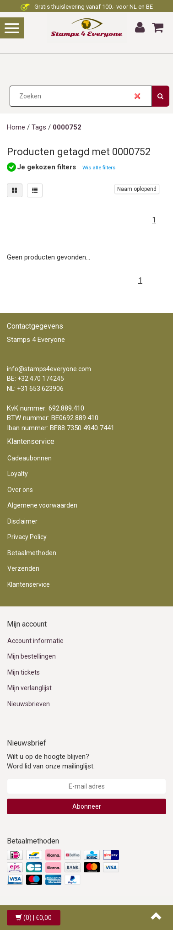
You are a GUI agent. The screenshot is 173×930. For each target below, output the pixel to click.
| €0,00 (34, 917)
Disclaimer (22, 521)
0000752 (67, 127)
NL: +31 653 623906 (35, 388)
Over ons (20, 489)
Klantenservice (28, 584)
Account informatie (35, 640)
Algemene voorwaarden (42, 505)
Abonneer (86, 806)
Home (16, 127)
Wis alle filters (98, 167)
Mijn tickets (23, 672)
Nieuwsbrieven (28, 704)
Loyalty (17, 473)
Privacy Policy (27, 537)
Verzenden (23, 568)
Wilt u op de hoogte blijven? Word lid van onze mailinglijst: (51, 761)
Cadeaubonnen (29, 458)
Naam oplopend (137, 189)
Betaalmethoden (31, 553)
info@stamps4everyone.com (49, 369)
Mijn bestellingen (31, 656)
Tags (39, 127)
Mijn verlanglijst (29, 688)
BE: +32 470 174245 (35, 378)
